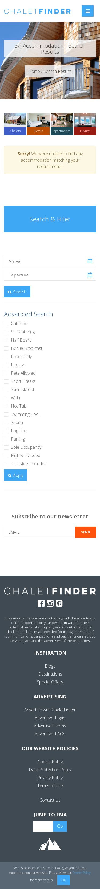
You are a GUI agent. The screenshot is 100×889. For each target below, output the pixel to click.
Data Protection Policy (50, 770)
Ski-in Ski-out (22, 389)
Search (17, 292)
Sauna (17, 422)
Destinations (50, 674)
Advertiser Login (50, 718)
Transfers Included (29, 464)
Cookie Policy (50, 762)
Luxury (17, 365)
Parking (18, 439)
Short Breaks (23, 381)
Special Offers (50, 682)
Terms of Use (50, 786)
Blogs (50, 666)
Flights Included (25, 455)
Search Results (57, 71)
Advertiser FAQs (50, 734)
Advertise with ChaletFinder (50, 710)
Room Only (21, 356)
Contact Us (50, 800)
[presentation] (50, 556)
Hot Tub (18, 406)
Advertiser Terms (50, 726)
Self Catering (23, 332)
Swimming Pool (25, 414)
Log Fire (18, 431)
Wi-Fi (15, 398)
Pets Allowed (23, 373)
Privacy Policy (50, 778)
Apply (15, 475)
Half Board (21, 340)
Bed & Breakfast (26, 348)
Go (60, 826)
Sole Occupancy (26, 447)
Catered (18, 323)
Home (34, 71)
